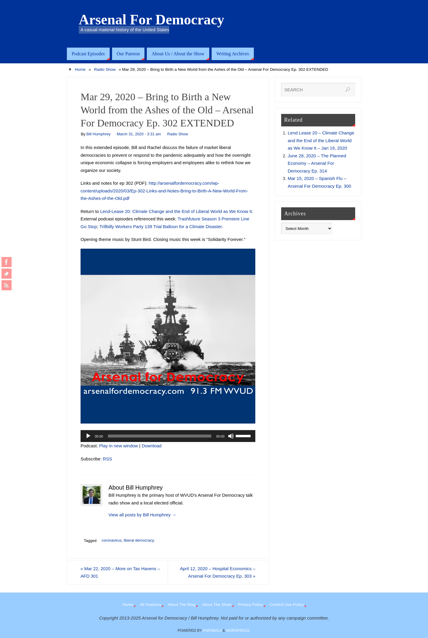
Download (152, 445)
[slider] (160, 436)
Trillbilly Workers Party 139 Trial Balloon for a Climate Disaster (160, 226)
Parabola (212, 630)
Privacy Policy (250, 604)
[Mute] (231, 436)
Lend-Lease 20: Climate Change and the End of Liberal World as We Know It (176, 211)
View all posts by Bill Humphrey (142, 514)
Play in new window (118, 445)
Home (80, 69)
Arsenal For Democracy (151, 19)
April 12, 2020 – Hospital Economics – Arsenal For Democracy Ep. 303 (217, 572)
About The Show (217, 604)
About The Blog (181, 604)
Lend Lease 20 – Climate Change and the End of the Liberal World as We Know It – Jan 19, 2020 (321, 140)
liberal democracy (139, 540)
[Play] (88, 436)
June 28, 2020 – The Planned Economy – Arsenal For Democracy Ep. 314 (317, 163)
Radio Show (105, 69)
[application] (168, 436)
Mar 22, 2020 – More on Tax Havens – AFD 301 (120, 572)
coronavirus (112, 540)
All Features (150, 604)
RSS (107, 458)
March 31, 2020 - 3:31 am (139, 134)
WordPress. (238, 630)
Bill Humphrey (98, 134)
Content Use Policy (287, 604)
